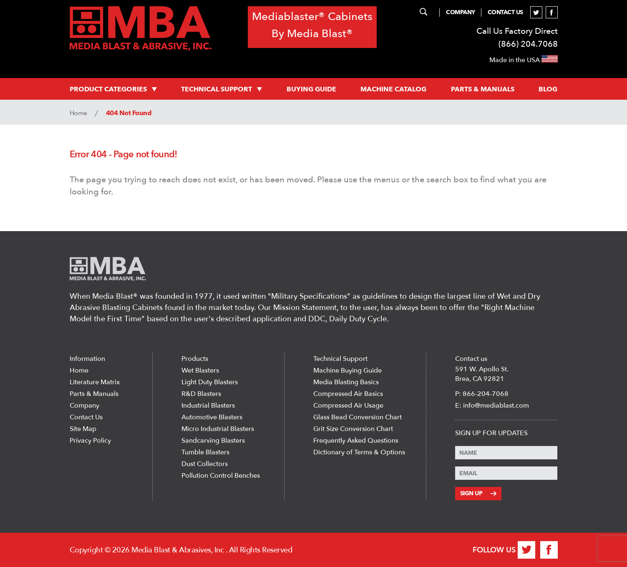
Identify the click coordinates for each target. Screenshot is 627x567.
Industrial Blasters (208, 405)
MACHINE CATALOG (393, 89)
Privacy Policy (90, 440)
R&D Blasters (201, 393)
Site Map (83, 428)
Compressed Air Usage (348, 405)
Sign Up (478, 493)
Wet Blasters (200, 370)
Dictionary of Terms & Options (359, 452)
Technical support (221, 89)
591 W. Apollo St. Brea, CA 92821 (482, 374)
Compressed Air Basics (348, 393)
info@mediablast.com (496, 405)
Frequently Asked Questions (355, 440)
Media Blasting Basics (346, 382)
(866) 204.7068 (528, 44)
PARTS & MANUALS (482, 89)
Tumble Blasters (205, 452)
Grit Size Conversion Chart (353, 428)
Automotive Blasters (211, 417)
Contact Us (505, 12)
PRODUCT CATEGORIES (113, 89)
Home (78, 113)
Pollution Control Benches (220, 475)
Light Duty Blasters (209, 382)
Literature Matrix (95, 382)
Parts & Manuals (94, 393)
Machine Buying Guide (347, 370)
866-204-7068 (486, 393)
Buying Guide (311, 89)
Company (460, 12)
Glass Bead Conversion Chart (357, 417)
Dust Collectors (204, 464)
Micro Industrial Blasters (217, 428)
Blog (548, 89)
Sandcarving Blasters (213, 440)
